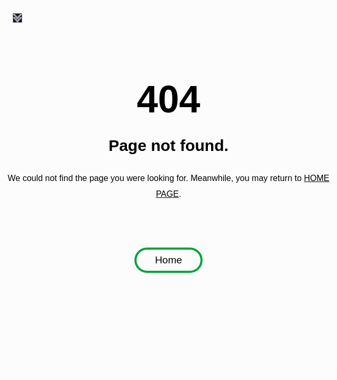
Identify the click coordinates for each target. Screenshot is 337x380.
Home (168, 260)
